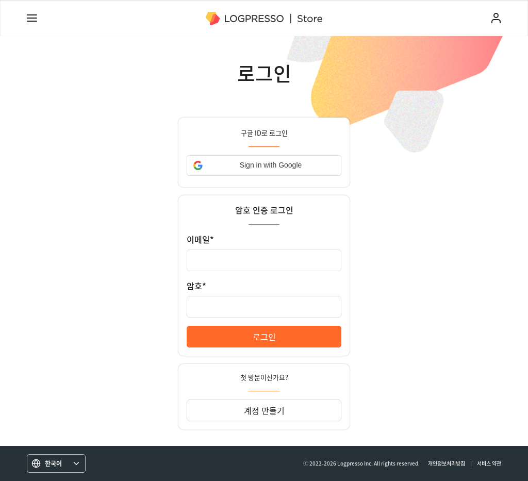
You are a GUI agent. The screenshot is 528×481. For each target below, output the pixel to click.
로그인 (264, 336)
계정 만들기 (264, 410)
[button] (264, 165)
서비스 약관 (489, 463)
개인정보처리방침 (446, 463)
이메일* (200, 239)
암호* (196, 285)
